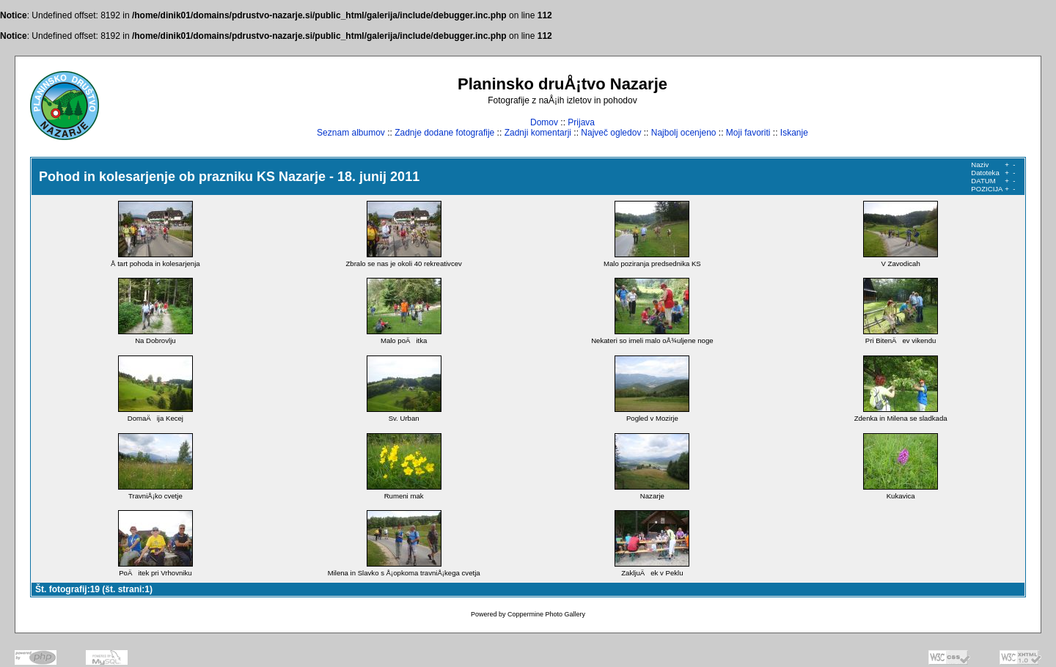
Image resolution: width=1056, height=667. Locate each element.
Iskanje (794, 133)
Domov (544, 122)
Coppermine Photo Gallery (546, 614)
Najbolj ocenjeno (683, 133)
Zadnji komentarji (538, 133)
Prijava (581, 122)
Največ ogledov (611, 133)
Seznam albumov (351, 133)
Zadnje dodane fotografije (444, 133)
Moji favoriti (748, 133)
